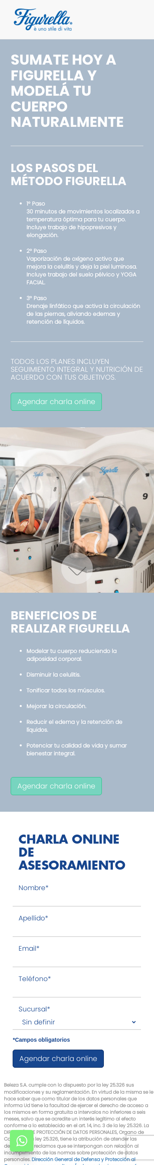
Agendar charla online (56, 401)
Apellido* (33, 918)
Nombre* (34, 888)
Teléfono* (35, 979)
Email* (29, 948)
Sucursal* (34, 1009)
